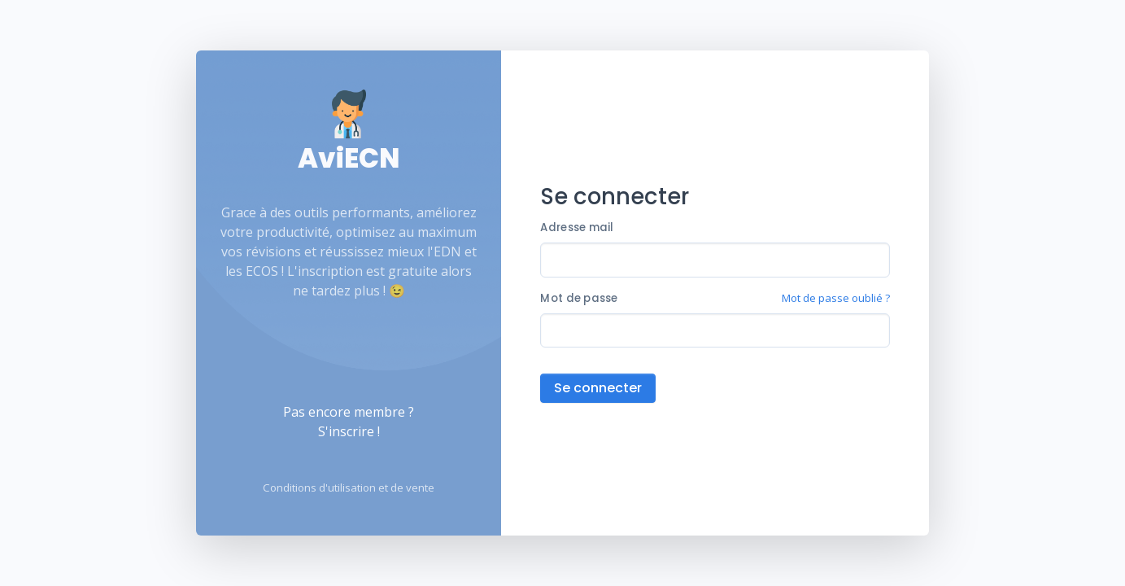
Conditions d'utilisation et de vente (348, 487)
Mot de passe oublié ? (836, 298)
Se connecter (598, 387)
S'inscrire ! (349, 431)
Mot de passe (578, 298)
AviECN (348, 158)
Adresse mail (576, 227)
